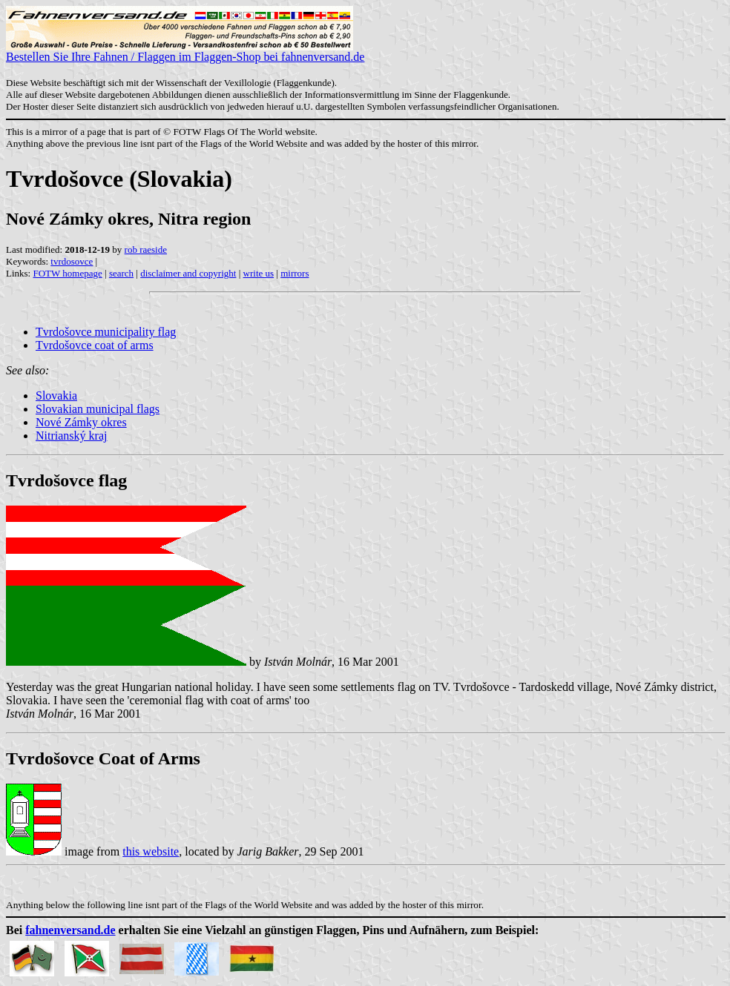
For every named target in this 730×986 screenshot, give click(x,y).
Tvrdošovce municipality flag (106, 331)
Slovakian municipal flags (98, 409)
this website (150, 851)
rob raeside (146, 249)
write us (258, 273)
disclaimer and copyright (188, 273)
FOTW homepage (67, 273)
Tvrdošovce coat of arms (95, 345)
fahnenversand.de (70, 930)
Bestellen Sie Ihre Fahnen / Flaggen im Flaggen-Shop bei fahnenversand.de (185, 51)
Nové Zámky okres (81, 422)
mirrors (294, 273)
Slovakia (56, 395)
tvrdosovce (71, 261)
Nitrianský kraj (71, 435)
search (121, 273)
